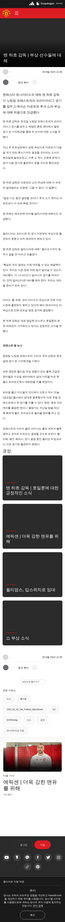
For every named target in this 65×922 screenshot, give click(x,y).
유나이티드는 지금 (15, 730)
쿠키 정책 (38, 905)
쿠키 (32, 890)
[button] (16, 13)
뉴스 (9, 699)
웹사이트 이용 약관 (13, 881)
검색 (42, 720)
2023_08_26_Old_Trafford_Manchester (25, 709)
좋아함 (23, 699)
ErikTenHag (12, 720)
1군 (54, 709)
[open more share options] (34, 82)
